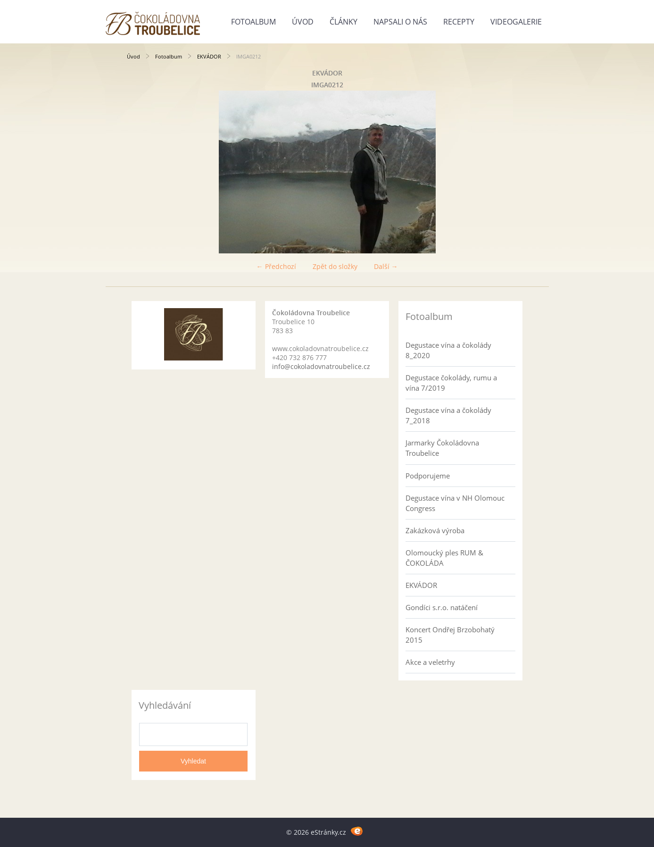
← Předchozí (276, 266)
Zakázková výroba (435, 530)
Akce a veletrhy (430, 662)
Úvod (303, 22)
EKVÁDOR (209, 56)
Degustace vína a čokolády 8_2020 (448, 350)
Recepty (458, 22)
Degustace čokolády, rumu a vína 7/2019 (451, 383)
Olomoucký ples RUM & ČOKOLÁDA (444, 558)
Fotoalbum (253, 22)
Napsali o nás (400, 22)
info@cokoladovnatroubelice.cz (321, 366)
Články (343, 22)
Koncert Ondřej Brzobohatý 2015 (450, 635)
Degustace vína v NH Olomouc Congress (455, 503)
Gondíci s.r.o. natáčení (442, 607)
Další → (386, 266)
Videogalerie (516, 22)
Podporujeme (428, 475)
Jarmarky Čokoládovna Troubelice (442, 448)
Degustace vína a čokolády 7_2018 (448, 415)
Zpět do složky (335, 266)
